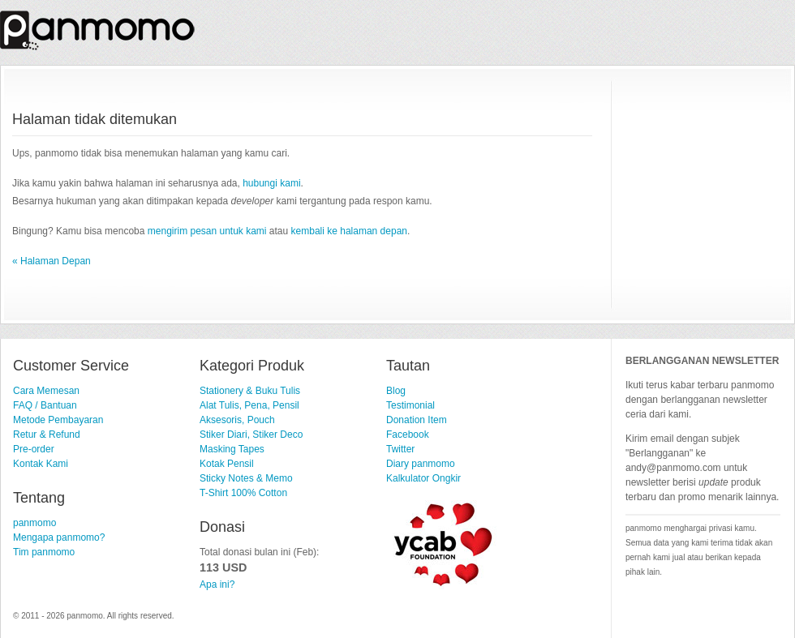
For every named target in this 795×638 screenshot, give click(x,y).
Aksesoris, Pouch (237, 420)
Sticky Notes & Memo (246, 478)
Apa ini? (217, 584)
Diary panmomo (420, 463)
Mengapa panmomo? (59, 537)
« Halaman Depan (51, 261)
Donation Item (416, 420)
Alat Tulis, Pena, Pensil (249, 405)
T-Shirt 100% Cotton (243, 493)
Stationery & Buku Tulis (250, 390)
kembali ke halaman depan (349, 231)
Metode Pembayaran (58, 420)
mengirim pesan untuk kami (207, 231)
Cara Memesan (46, 390)
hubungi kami (271, 183)
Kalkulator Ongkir (423, 478)
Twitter (400, 449)
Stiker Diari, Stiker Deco (251, 434)
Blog (396, 390)
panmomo (34, 523)
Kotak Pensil (227, 463)
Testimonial (410, 405)
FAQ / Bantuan (45, 405)
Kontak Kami (40, 463)
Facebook (407, 434)
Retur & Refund (46, 434)
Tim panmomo (44, 552)
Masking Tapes (232, 449)
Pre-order (33, 449)
